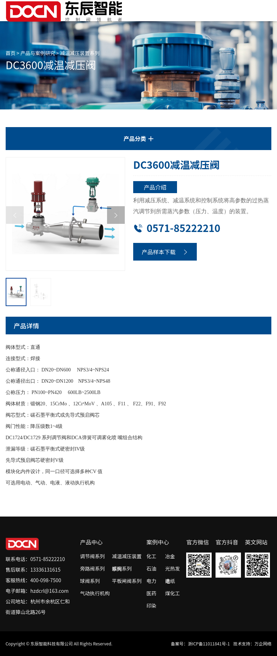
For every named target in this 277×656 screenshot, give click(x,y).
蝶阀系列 (122, 568)
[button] (116, 215)
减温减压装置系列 (80, 52)
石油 (152, 568)
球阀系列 (90, 580)
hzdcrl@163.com (49, 590)
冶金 (170, 556)
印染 (152, 605)
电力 (152, 580)
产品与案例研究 (37, 52)
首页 (11, 52)
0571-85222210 (176, 228)
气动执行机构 (95, 593)
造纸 (170, 580)
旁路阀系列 (92, 568)
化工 (152, 556)
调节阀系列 (92, 556)
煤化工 (172, 593)
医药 (152, 593)
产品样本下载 (165, 252)
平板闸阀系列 (127, 580)
